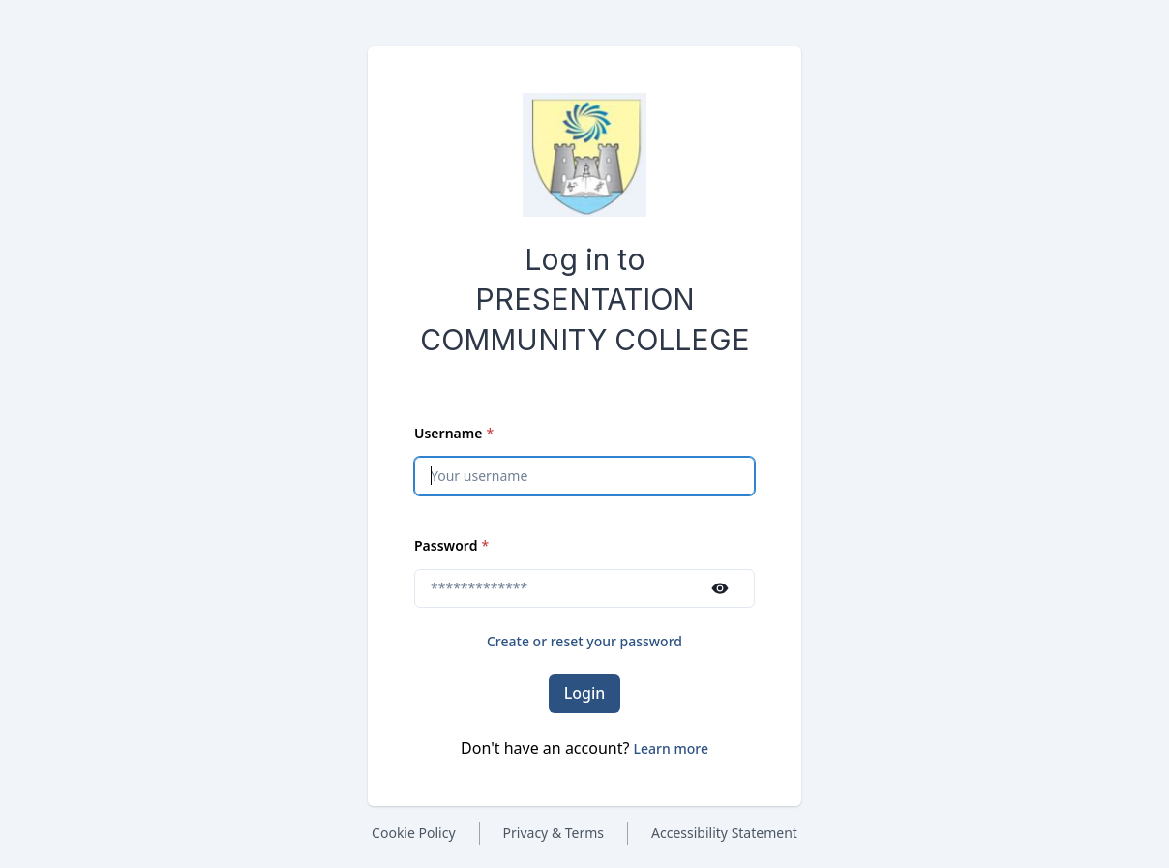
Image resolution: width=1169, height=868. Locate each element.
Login (585, 692)
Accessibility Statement (724, 832)
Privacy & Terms (554, 832)
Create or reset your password (584, 641)
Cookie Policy (413, 832)
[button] (671, 748)
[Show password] (719, 588)
